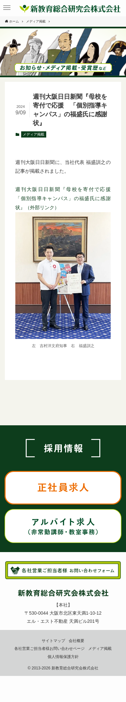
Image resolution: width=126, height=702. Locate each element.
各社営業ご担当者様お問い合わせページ (49, 648)
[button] (7, 8)
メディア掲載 (33, 134)
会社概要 (76, 640)
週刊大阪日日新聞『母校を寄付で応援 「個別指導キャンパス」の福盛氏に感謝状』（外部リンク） (65, 198)
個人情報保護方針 (63, 656)
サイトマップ (53, 640)
